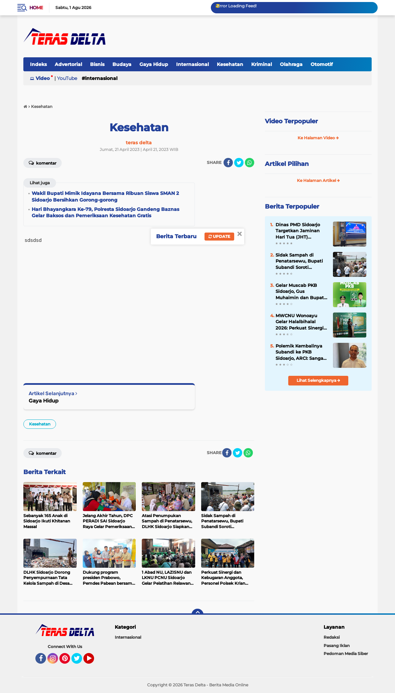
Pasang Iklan (337, 645)
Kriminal (261, 64)
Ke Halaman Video (318, 137)
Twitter (79, 661)
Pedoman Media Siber (346, 653)
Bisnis (97, 64)
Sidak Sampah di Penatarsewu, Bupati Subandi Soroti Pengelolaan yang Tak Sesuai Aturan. (301, 261)
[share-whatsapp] (249, 162)
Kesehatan (230, 64)
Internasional (192, 64)
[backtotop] (197, 615)
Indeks (38, 64)
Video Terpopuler (291, 121)
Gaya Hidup (153, 64)
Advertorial (68, 64)
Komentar (42, 162)
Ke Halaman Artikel (318, 180)
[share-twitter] (239, 162)
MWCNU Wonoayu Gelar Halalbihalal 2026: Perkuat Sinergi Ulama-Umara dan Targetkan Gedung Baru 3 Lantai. (300, 322)
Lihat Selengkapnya (318, 380)
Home (36, 8)
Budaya (121, 64)
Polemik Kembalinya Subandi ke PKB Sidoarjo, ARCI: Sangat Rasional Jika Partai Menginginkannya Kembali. (300, 352)
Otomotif (322, 64)
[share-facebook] (228, 162)
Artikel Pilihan (287, 164)
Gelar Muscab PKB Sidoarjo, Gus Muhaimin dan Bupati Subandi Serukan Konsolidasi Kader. (300, 292)
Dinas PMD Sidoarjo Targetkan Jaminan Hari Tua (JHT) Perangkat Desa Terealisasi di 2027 (298, 231)
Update (219, 236)
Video (43, 78)
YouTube (67, 78)
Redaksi (332, 637)
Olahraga (291, 64)
